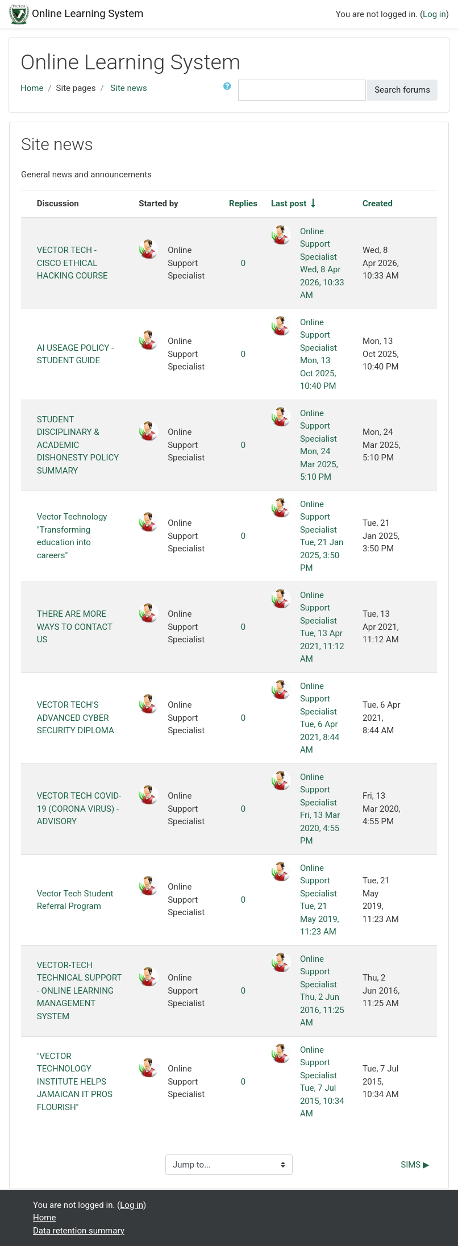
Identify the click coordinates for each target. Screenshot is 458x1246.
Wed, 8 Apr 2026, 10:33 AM (322, 282)
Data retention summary (78, 1231)
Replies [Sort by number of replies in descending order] (243, 203)
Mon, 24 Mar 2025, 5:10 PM (319, 464)
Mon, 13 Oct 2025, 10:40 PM (318, 373)
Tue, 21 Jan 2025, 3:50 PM (321, 555)
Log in (434, 14)
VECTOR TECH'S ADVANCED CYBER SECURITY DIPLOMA (75, 718)
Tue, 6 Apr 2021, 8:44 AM (319, 737)
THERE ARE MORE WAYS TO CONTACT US (75, 627)
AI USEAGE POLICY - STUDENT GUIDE (75, 354)
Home (31, 88)
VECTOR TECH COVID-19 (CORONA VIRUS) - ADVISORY (79, 808)
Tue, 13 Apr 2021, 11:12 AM (322, 646)
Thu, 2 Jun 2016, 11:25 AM (322, 1010)
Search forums (402, 90)
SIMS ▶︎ (415, 1165)
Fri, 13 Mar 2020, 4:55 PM (320, 828)
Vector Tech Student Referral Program (75, 900)
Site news (128, 88)
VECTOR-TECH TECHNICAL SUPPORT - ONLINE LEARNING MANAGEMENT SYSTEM (79, 990)
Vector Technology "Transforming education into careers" (72, 536)
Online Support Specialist (318, 244)
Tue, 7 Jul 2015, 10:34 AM (322, 1101)
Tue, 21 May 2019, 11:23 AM (319, 919)
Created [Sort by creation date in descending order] (378, 203)
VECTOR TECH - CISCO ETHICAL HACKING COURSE (72, 263)
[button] (229, 90)
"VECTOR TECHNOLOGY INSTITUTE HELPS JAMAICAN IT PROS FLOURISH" (75, 1081)
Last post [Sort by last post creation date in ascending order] (288, 203)
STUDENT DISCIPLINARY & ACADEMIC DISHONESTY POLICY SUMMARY (78, 445)
